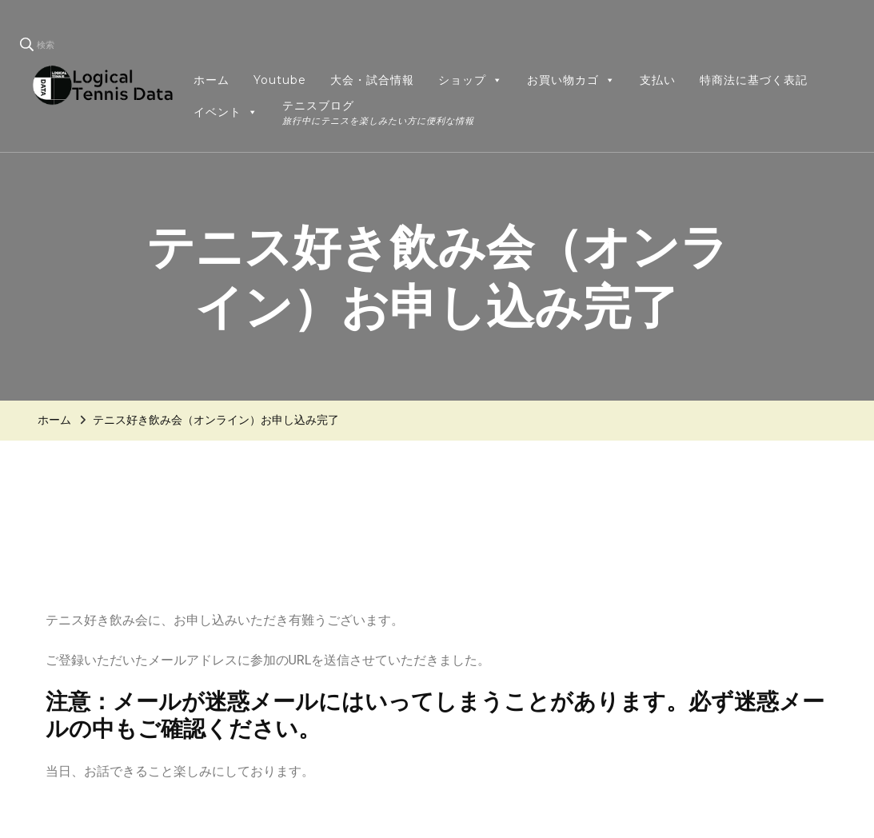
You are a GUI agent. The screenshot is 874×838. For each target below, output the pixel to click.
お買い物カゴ (571, 80)
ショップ (470, 80)
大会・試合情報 (372, 80)
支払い (658, 80)
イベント (226, 112)
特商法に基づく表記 (754, 80)
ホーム (211, 80)
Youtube (279, 80)
